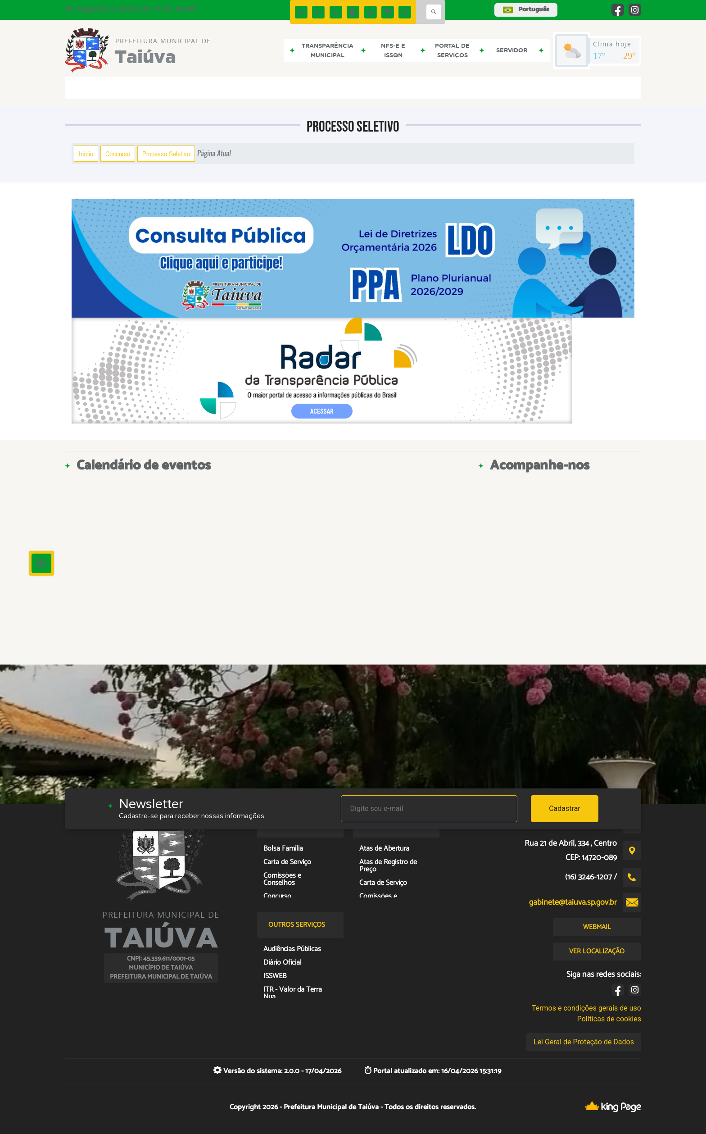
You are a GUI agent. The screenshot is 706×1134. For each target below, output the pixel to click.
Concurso (117, 153)
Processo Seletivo (166, 153)
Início (86, 153)
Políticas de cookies (609, 1019)
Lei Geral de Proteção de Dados (584, 1042)
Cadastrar (564, 808)
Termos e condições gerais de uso (586, 1008)
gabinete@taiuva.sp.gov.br (573, 902)
